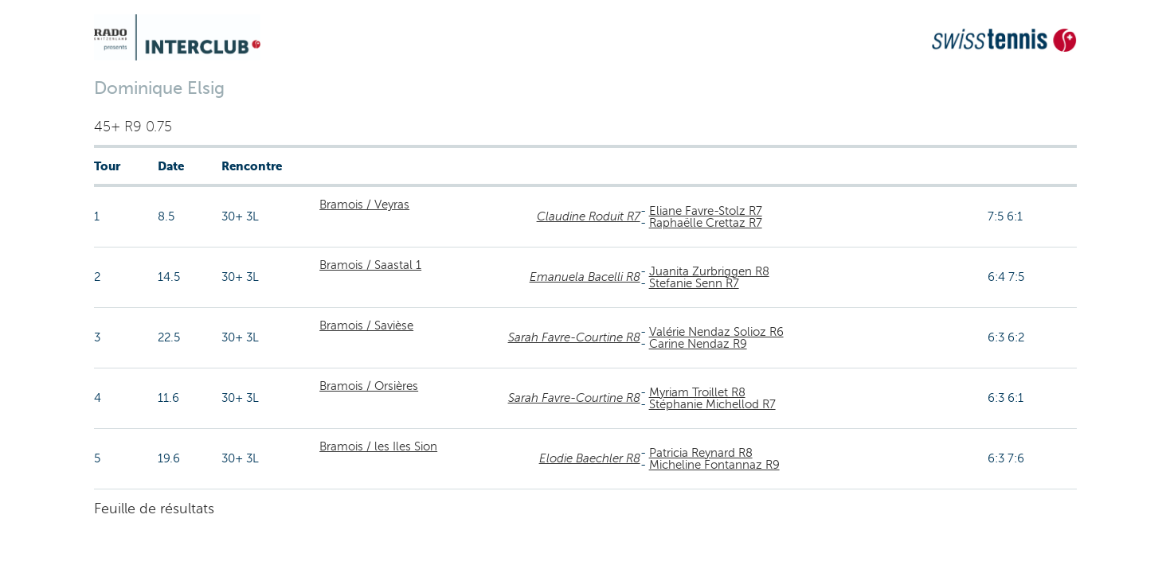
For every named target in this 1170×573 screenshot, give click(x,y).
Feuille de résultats (154, 508)
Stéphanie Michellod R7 (712, 404)
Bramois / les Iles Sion (378, 446)
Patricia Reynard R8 (701, 452)
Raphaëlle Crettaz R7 (705, 222)
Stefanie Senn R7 (694, 283)
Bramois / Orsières (368, 386)
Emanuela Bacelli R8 (585, 277)
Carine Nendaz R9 (698, 343)
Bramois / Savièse (366, 325)
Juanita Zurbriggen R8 (709, 271)
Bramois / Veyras (364, 204)
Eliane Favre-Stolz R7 (705, 211)
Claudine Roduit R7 (588, 216)
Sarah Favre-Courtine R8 (574, 337)
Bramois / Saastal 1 (370, 265)
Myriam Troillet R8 (697, 392)
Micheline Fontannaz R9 (714, 464)
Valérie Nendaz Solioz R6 (716, 331)
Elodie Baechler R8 (589, 458)
